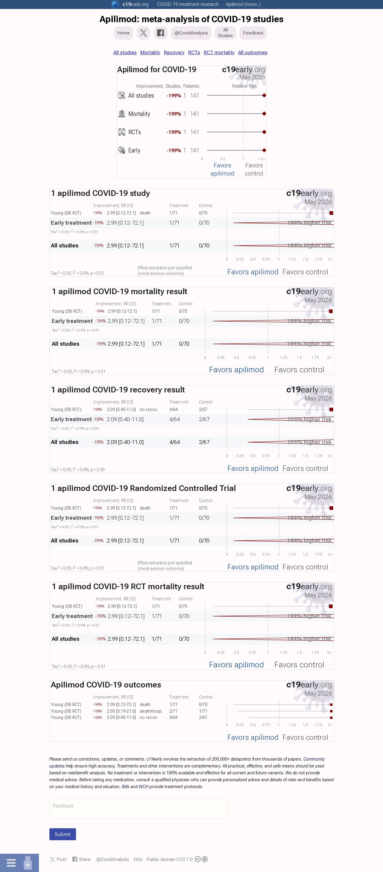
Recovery (174, 52)
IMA (125, 786)
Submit (63, 834)
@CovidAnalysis (112, 859)
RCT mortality (219, 52)
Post (61, 859)
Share (85, 859)
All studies (125, 52)
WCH (143, 786)
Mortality (150, 52)
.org (135, 4)
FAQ (137, 859)
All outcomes (253, 52)
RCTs (194, 52)
